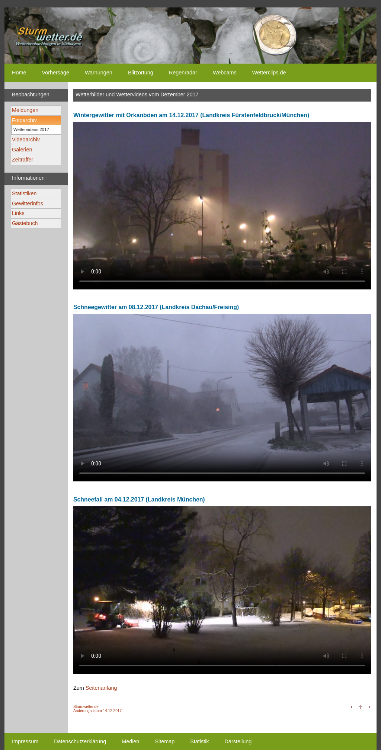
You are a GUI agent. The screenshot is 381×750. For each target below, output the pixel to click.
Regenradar (183, 73)
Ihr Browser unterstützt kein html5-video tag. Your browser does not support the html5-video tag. (222, 205)
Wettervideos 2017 (31, 129)
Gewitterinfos (27, 203)
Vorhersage (55, 73)
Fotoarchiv (24, 120)
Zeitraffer (22, 160)
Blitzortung (140, 73)
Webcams (225, 73)
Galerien (22, 150)
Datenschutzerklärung (80, 741)
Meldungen (25, 110)
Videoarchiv (26, 139)
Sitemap (165, 741)
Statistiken (24, 193)
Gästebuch (25, 223)
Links (18, 213)
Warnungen (98, 73)
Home (19, 73)
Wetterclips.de (269, 73)
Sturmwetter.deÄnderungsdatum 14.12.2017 (97, 709)
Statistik (199, 741)
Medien (130, 741)
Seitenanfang (101, 688)
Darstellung (238, 741)
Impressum (25, 741)
